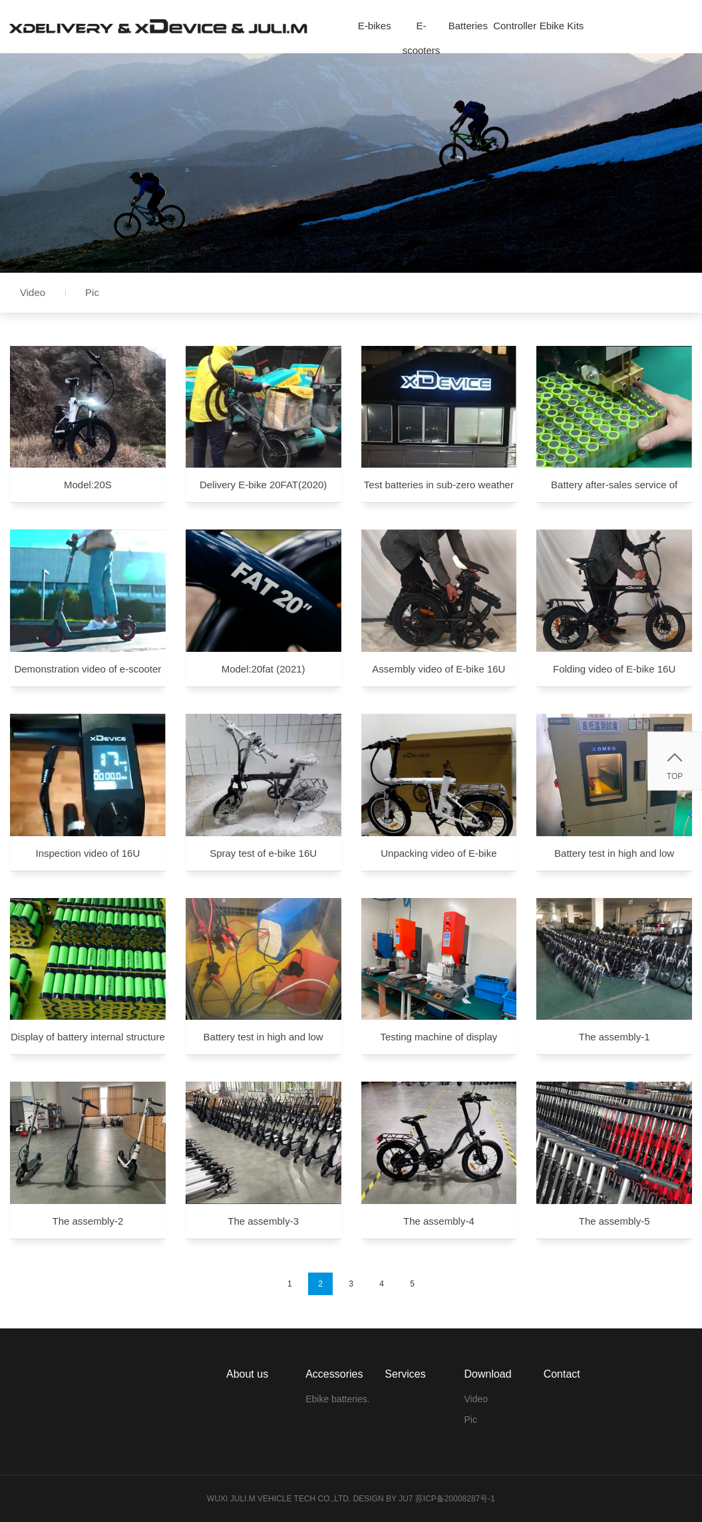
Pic (92, 292)
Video (32, 292)
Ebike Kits (562, 25)
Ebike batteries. (337, 1399)
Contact (562, 1374)
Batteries (468, 25)
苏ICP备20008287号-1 (455, 1498)
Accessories (334, 1374)
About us (247, 1374)
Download (487, 1374)
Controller (514, 25)
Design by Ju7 (383, 1498)
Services (405, 1374)
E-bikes (374, 25)
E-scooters (421, 29)
